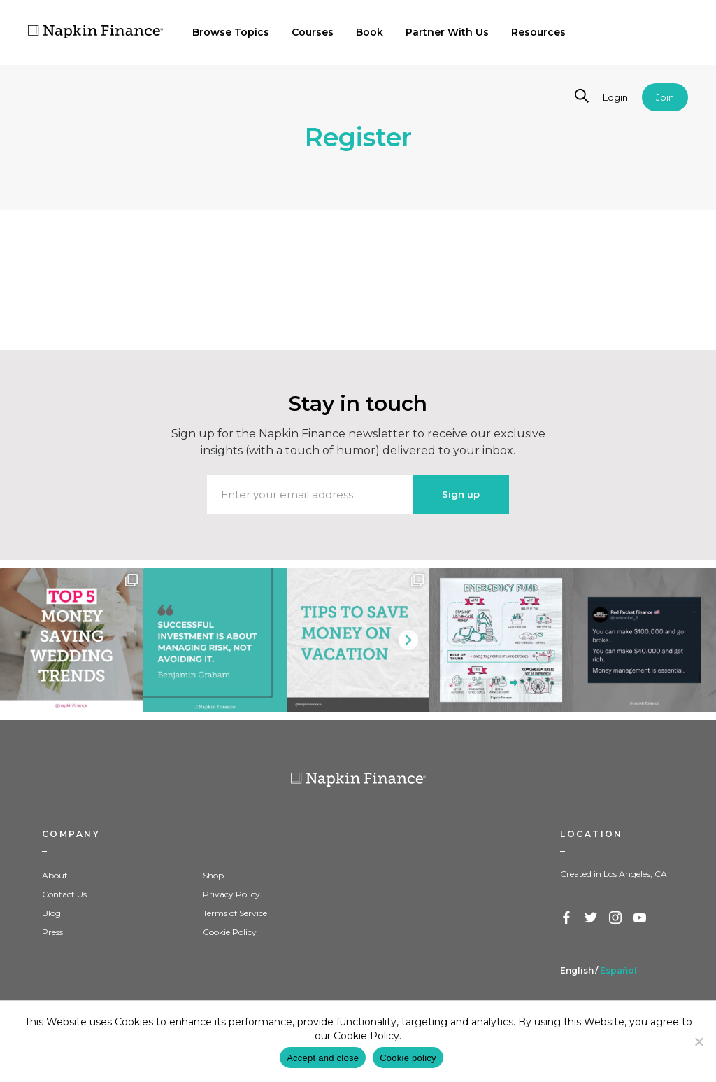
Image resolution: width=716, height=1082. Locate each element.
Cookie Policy (230, 932)
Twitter (592, 918)
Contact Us (64, 894)
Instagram (616, 918)
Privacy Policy (231, 894)
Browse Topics (230, 32)
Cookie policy (408, 1058)
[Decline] (699, 1041)
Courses (313, 32)
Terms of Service (235, 913)
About (55, 875)
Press (52, 932)
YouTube (640, 918)
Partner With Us (447, 32)
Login (615, 97)
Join (665, 97)
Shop (213, 875)
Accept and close (323, 1058)
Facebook (567, 918)
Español (618, 970)
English (577, 970)
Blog (51, 913)
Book (369, 32)
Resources (538, 32)
